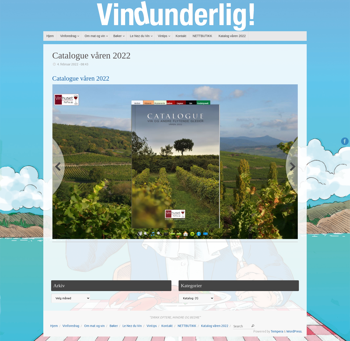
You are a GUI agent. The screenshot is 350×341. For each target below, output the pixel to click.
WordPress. (294, 331)
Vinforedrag (70, 326)
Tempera (277, 331)
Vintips (152, 326)
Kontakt (167, 326)
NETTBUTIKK (187, 326)
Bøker (114, 326)
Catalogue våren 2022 (91, 55)
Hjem (54, 326)
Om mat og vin (94, 326)
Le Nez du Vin (132, 326)
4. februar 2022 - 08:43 (72, 64)
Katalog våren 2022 (214, 326)
